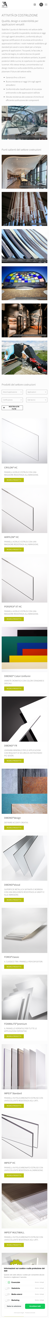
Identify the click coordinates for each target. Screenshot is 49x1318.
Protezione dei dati (30, 1313)
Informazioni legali (19, 1313)
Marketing (15, 1300)
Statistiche (15, 1288)
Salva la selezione (14, 1306)
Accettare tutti (35, 1306)
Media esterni (16, 1294)
